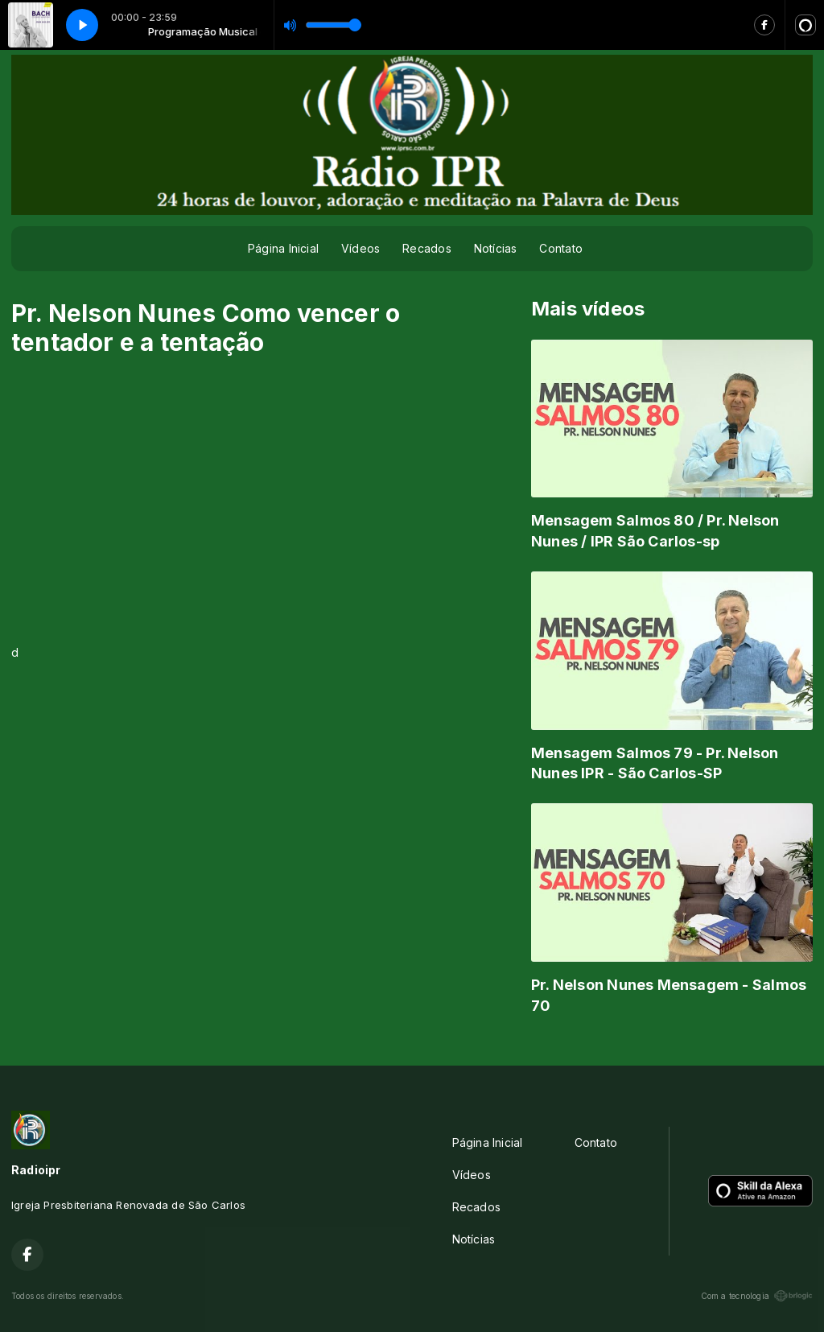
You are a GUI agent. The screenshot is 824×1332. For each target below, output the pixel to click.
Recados (426, 248)
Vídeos (360, 248)
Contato (560, 248)
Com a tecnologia (757, 1295)
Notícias (495, 248)
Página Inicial (283, 248)
